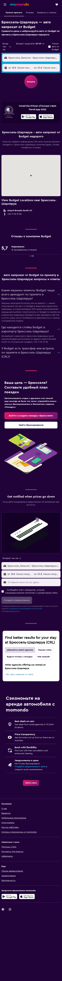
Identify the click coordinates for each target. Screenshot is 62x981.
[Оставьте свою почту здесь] (33, 582)
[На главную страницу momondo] (19, 4)
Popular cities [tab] (44, 650)
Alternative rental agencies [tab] (20, 650)
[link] (31, 415)
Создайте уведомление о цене (30, 767)
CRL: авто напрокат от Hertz (19, 674)
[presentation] (46, 116)
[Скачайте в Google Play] (28, 117)
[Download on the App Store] (27, 896)
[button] (5, 4)
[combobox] (7, 46)
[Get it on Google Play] (9, 896)
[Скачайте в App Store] (46, 117)
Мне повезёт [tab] (43, 657)
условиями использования (19, 608)
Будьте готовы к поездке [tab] (19, 657)
